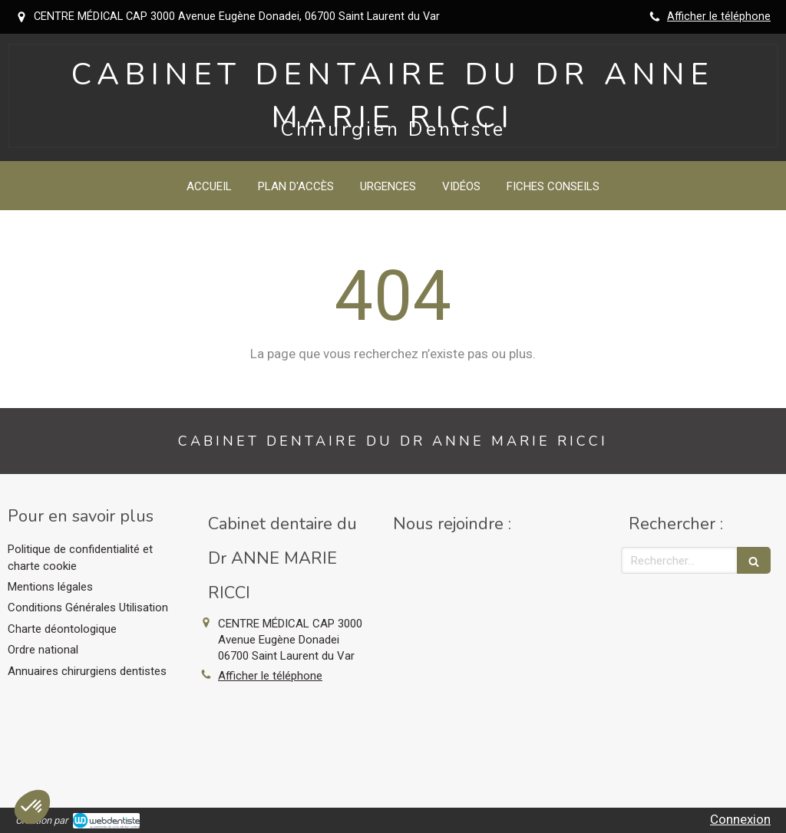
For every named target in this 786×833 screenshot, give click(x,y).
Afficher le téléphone (719, 16)
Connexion (740, 819)
